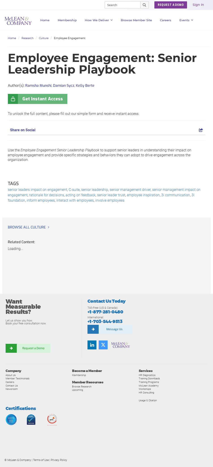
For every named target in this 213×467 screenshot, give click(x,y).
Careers (10, 382)
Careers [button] (165, 20)
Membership (67, 20)
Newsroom (12, 389)
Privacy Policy (59, 460)
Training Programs (149, 382)
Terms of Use (41, 460)
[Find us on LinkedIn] (91, 344)
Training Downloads (149, 378)
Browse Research (82, 386)
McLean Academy (149, 385)
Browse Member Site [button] (136, 20)
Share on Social (106, 130)
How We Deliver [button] (99, 20)
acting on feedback (81, 195)
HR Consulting (146, 392)
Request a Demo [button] (171, 5)
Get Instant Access (42, 99)
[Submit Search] (145, 4)
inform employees (41, 200)
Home (44, 20)
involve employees (109, 200)
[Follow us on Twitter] (103, 344)
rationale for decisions (46, 195)
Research (27, 38)
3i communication (175, 195)
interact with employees (75, 200)
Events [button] (186, 20)
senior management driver (130, 190)
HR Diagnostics (147, 375)
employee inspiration (143, 195)
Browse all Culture (27, 227)
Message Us (114, 329)
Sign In (198, 5)
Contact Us (12, 385)
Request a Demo (34, 348)
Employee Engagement (69, 38)
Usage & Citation (148, 400)
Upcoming (77, 389)
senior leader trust (111, 195)
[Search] (120, 5)
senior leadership (94, 190)
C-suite (74, 190)
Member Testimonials (18, 378)
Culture (44, 38)
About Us (11, 375)
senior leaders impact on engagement (37, 190)
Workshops (145, 389)
